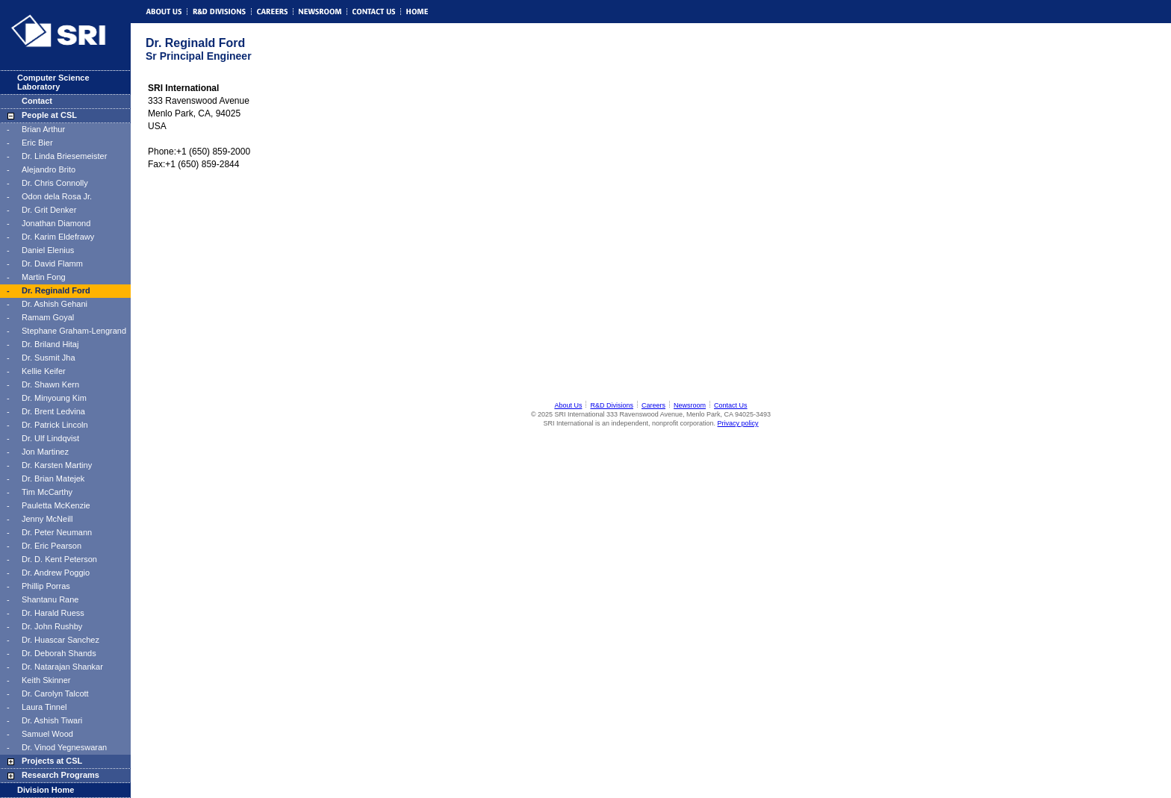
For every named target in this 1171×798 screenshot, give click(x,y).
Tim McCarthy (47, 491)
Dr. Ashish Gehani (54, 303)
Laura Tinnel (44, 706)
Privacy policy (738, 423)
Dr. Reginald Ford (56, 290)
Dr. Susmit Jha (48, 357)
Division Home (45, 789)
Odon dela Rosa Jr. (57, 196)
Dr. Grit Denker (49, 209)
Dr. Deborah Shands (59, 653)
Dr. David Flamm (52, 263)
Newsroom (690, 405)
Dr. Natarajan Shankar (62, 666)
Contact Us (731, 405)
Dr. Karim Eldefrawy (58, 236)
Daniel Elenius (48, 250)
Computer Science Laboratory (53, 82)
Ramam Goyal (48, 317)
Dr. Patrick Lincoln (55, 424)
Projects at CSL (52, 760)
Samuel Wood (47, 733)
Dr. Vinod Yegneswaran (64, 747)
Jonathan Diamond (56, 223)
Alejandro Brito (48, 169)
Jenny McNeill (47, 518)
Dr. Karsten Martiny (57, 465)
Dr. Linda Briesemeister (64, 156)
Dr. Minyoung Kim (54, 397)
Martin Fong (44, 276)
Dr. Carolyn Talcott (55, 693)
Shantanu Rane (50, 599)
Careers (653, 405)
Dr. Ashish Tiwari (52, 720)
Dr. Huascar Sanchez (60, 639)
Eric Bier (37, 142)
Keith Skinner (46, 680)
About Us (568, 405)
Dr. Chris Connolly (55, 182)
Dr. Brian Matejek (53, 478)
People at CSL (49, 114)
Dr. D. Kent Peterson (59, 559)
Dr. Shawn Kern (50, 384)
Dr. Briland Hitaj (50, 344)
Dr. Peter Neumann (57, 532)
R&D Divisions (611, 405)
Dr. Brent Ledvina (53, 411)
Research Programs (60, 774)
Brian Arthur (43, 129)
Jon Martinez (45, 451)
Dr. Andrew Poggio (56, 572)
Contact (37, 100)
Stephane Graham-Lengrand (74, 330)
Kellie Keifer (44, 371)
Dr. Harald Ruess (53, 612)
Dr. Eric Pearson (51, 545)
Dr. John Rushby (52, 626)
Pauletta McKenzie (56, 505)
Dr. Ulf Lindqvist (50, 438)
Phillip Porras (46, 586)
